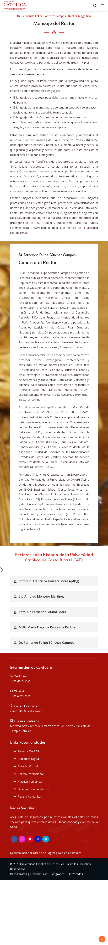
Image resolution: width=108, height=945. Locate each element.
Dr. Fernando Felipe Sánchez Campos (44, 642)
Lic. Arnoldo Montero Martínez (39, 596)
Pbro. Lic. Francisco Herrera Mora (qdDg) (46, 581)
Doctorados (75, 874)
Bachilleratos (18, 874)
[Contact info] (102, 939)
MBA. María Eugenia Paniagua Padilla (44, 627)
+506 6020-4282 (20, 696)
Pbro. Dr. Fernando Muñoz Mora (40, 612)
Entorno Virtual (25, 766)
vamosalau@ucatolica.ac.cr (27, 711)
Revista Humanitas (27, 796)
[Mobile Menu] (102, 5)
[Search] (94, 5)
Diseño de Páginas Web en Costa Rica (57, 853)
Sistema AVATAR (26, 751)
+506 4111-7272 (20, 681)
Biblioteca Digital (26, 759)
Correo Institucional (28, 774)
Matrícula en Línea (27, 781)
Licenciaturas (38, 874)
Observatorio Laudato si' (31, 789)
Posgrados (57, 874)
